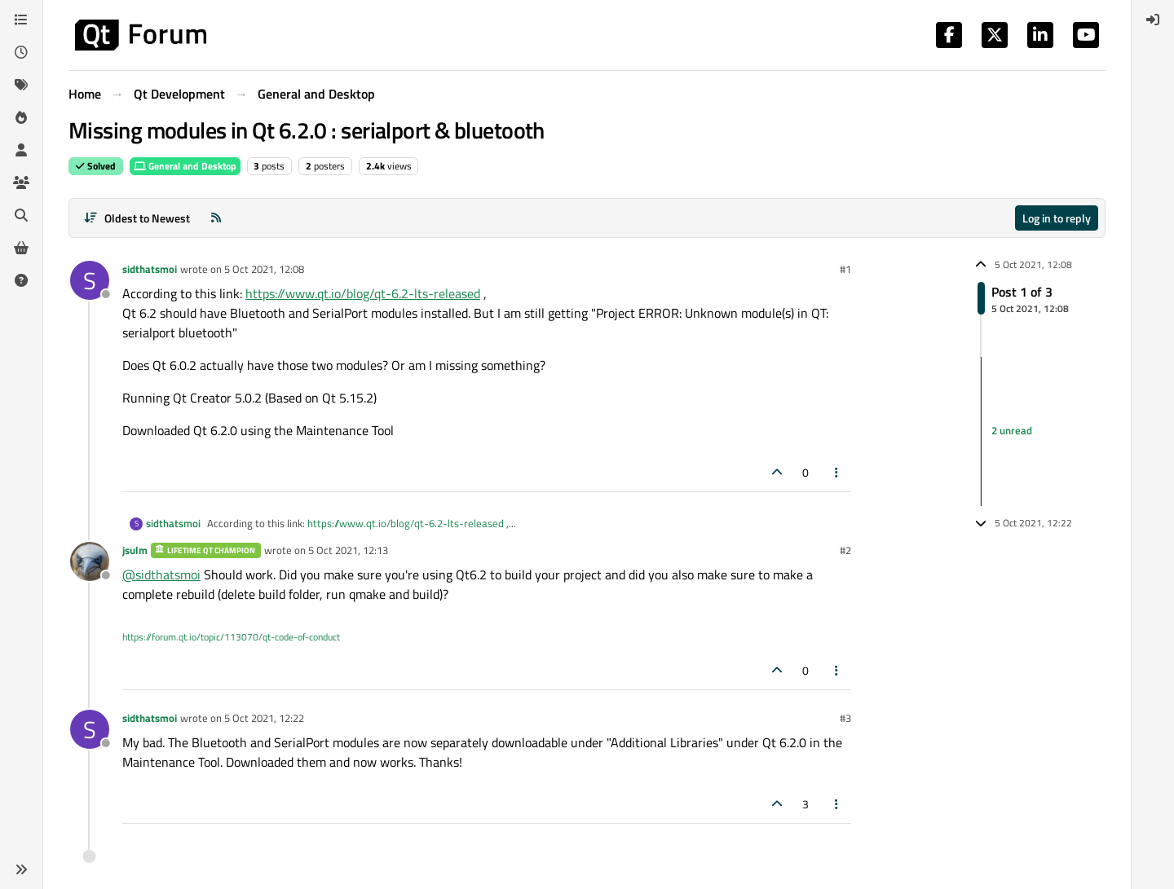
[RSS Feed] (216, 218)
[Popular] (21, 117)
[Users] (21, 150)
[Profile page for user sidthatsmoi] (89, 280)
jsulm (135, 550)
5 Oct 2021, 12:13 (348, 550)
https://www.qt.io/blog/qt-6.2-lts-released (362, 293)
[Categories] (21, 20)
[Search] (21, 215)
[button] (21, 869)
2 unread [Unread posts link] (1011, 431)
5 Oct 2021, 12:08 (264, 269)
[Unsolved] (21, 280)
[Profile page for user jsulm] (89, 561)
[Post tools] (837, 472)
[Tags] (21, 85)
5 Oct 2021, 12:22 (264, 718)
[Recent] (21, 52)
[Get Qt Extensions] (21, 248)
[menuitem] (1152, 20)
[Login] (1152, 20)
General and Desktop (185, 166)
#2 (845, 550)
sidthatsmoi (149, 269)
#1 (845, 269)
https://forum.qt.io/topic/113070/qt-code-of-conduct (231, 637)
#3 (845, 718)
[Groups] (21, 182)
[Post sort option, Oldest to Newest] (136, 218)
